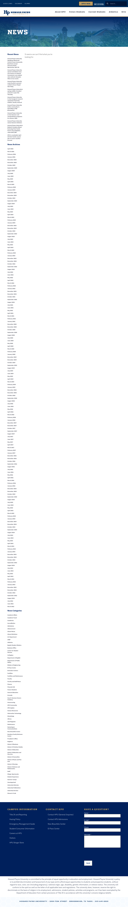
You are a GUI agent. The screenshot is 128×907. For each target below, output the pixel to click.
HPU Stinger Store (16, 842)
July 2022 (10, 272)
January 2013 (11, 584)
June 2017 (10, 439)
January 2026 (11, 157)
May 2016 (10, 475)
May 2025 (10, 179)
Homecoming (11, 702)
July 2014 (10, 535)
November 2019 (12, 360)
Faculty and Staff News (14, 681)
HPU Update (10, 708)
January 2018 (11, 420)
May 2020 (10, 343)
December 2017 (11, 423)
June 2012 (10, 603)
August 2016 (11, 466)
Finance (9, 684)
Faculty (9, 679)
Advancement (11, 628)
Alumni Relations (12, 634)
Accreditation (11, 623)
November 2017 (12, 425)
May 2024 (10, 212)
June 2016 (10, 472)
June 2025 (10, 176)
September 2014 (12, 529)
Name (86, 813)
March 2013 (10, 579)
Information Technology (14, 713)
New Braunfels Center (13, 731)
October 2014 (11, 527)
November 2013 (12, 557)
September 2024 (12, 201)
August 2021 (11, 302)
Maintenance (11, 724)
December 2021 (11, 291)
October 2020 (11, 329)
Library (9, 719)
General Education (12, 692)
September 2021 (12, 299)
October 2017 (11, 428)
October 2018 (11, 395)
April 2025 (10, 181)
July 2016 (10, 469)
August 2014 (11, 532)
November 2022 (12, 261)
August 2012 (11, 598)
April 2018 (10, 412)
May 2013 (10, 573)
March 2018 (10, 414)
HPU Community (12, 705)
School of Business (12, 744)
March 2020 (10, 349)
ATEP (8, 639)
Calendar (18, 3)
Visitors (12, 838)
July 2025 (10, 173)
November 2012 (12, 590)
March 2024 (10, 217)
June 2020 (10, 340)
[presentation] (99, 854)
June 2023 (10, 242)
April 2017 (10, 445)
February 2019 (11, 384)
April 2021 (10, 313)
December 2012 (11, 587)
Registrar (10, 741)
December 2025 (11, 159)
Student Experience (13, 777)
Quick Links (7, 3)
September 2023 (12, 233)
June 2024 (10, 209)
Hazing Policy (14, 819)
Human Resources (12, 710)
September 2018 (12, 398)
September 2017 (12, 431)
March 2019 (10, 381)
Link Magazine (11, 721)
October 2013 (11, 560)
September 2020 (12, 332)
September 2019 (12, 365)
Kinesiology (10, 716)
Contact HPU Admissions (58, 819)
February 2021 (11, 318)
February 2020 (11, 351)
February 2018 (11, 417)
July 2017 (10, 436)
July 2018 (10, 403)
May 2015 (10, 508)
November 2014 (12, 524)
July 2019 (10, 371)
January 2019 (11, 387)
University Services (12, 790)
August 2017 (11, 434)
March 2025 (10, 184)
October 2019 (11, 362)
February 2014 (11, 549)
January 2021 (11, 321)
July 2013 (10, 568)
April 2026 (10, 149)
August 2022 (11, 269)
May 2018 (10, 409)
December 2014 (11, 521)
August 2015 (11, 499)
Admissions (10, 626)
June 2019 (10, 373)
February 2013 (11, 582)
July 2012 (10, 601)
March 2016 (10, 480)
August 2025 (11, 170)
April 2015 (10, 510)
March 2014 (10, 546)
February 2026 (11, 154)
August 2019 (11, 368)
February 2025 (11, 187)
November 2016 (12, 458)
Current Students (96, 12)
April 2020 (10, 346)
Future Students (77, 12)
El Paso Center (11, 668)
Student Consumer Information (21, 828)
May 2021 (10, 310)
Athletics (113, 12)
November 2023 (12, 228)
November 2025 (12, 162)
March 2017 (10, 447)
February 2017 (11, 450)
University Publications (14, 788)
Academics (10, 620)
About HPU (60, 12)
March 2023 (10, 250)
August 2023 (11, 236)
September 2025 (12, 168)
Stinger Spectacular (13, 774)
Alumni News (11, 631)
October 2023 (11, 231)
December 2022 (11, 258)
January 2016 (11, 486)
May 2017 (10, 442)
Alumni (27, 3)
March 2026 (10, 151)
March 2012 (10, 606)
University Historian (13, 785)
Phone (86, 827)
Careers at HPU (15, 833)
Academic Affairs (12, 615)
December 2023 (11, 225)
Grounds (9, 695)
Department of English (13, 658)
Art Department (12, 637)
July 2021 (10, 305)
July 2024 (10, 206)
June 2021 (10, 307)
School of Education (13, 749)
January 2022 (11, 288)
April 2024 (10, 214)
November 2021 (12, 294)
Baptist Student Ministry (14, 645)
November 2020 (12, 327)
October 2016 (11, 461)
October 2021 (11, 297)
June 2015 (10, 505)
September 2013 (12, 562)
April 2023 (10, 247)
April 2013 (10, 576)
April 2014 (10, 543)
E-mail (87, 820)
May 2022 (10, 277)
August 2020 (11, 335)
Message (87, 834)
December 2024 (11, 192)
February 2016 (11, 483)
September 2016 (12, 464)
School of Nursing (12, 764)
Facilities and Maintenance (15, 676)
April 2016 (10, 477)
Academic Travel (12, 618)
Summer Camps (12, 779)
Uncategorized (11, 782)
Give (124, 12)
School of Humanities (13, 757)
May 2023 (10, 244)
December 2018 (11, 390)
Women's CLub (11, 793)
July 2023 (10, 239)
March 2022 (10, 283)
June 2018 (10, 406)
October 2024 (11, 198)
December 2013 (11, 554)
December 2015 (11, 488)
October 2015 (11, 494)
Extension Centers (12, 670)
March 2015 (10, 513)
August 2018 (11, 401)
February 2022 (11, 286)
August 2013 (11, 565)
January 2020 (11, 354)
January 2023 (11, 255)
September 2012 (12, 595)
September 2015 (12, 497)
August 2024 (11, 203)
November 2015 (12, 491)
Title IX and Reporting (18, 814)
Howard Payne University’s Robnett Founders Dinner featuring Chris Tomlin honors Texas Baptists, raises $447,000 (15, 129)
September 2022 (12, 266)
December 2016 (11, 455)
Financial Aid (11, 687)
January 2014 (11, 551)
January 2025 (11, 190)
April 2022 (10, 280)
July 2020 (10, 338)
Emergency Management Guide (22, 824)
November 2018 (12, 392)
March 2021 (10, 316)
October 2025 (11, 165)
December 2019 (11, 357)
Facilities (10, 673)
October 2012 (11, 593)
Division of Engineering (13, 665)
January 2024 (11, 223)
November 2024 (12, 195)
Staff (8, 771)
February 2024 (11, 220)
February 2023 (11, 253)
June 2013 (10, 571)
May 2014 (10, 540)
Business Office (11, 648)
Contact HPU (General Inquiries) (61, 814)
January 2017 (11, 453)
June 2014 (10, 538)
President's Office (12, 739)
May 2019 (10, 376)
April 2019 (10, 379)
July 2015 (10, 502)
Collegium (10, 655)
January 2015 (11, 519)
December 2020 (11, 324)
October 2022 (11, 264)
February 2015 (11, 516)
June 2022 (10, 275)
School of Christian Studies (15, 747)
